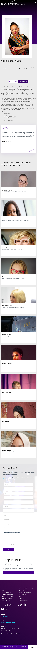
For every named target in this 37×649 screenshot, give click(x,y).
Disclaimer (3, 633)
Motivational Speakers (7, 602)
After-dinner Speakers (7, 596)
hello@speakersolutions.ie (8, 622)
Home (3, 587)
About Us (4, 588)
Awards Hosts (22, 594)
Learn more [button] (17, 648)
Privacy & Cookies (11, 633)
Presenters (22, 598)
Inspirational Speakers (24, 587)
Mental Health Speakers (25, 592)
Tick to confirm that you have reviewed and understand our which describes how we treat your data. (18, 546)
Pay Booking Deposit (24, 600)
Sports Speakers (6, 600)
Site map (18, 633)
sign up (18, 572)
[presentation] (14, 536)
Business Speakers (7, 598)
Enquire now (13, 81)
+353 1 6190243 (5, 616)
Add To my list (23, 81)
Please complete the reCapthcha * (12, 532)
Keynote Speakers (6, 592)
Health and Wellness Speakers (26, 588)
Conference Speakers (7, 594)
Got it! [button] (32, 647)
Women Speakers (23, 590)
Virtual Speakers (6, 590)
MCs (20, 596)
